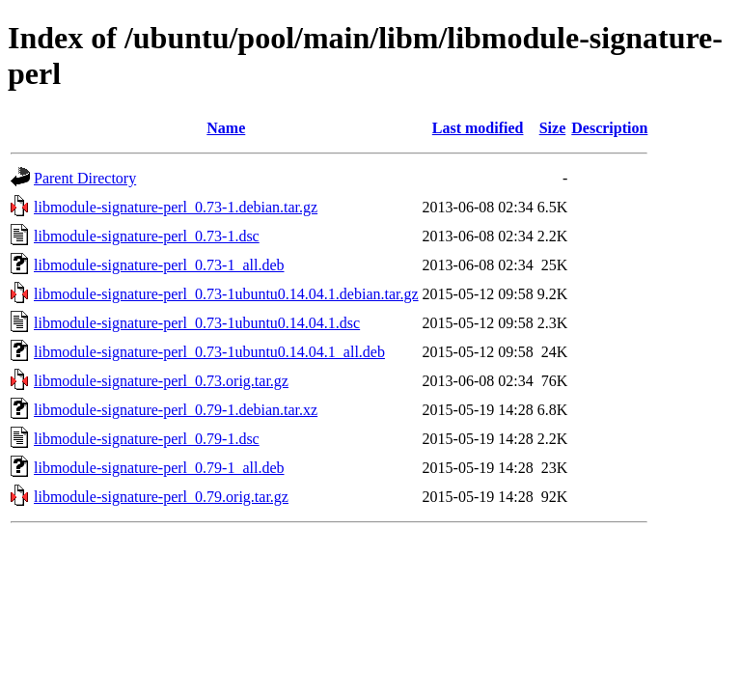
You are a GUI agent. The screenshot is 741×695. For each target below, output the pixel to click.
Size (552, 128)
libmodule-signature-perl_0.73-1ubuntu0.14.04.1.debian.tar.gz (226, 294)
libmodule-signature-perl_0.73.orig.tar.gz (161, 381)
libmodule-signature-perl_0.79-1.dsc (147, 439)
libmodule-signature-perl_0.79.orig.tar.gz (161, 496)
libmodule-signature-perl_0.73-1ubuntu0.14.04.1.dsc (197, 323)
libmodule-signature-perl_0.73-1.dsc (147, 236)
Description (609, 128)
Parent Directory (85, 178)
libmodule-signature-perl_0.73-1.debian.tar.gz (175, 207)
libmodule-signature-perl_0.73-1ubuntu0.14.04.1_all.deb (209, 352)
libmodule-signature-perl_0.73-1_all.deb (159, 265)
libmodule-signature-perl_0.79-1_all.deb (159, 467)
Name (225, 128)
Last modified (478, 128)
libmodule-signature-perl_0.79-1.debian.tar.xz (175, 410)
